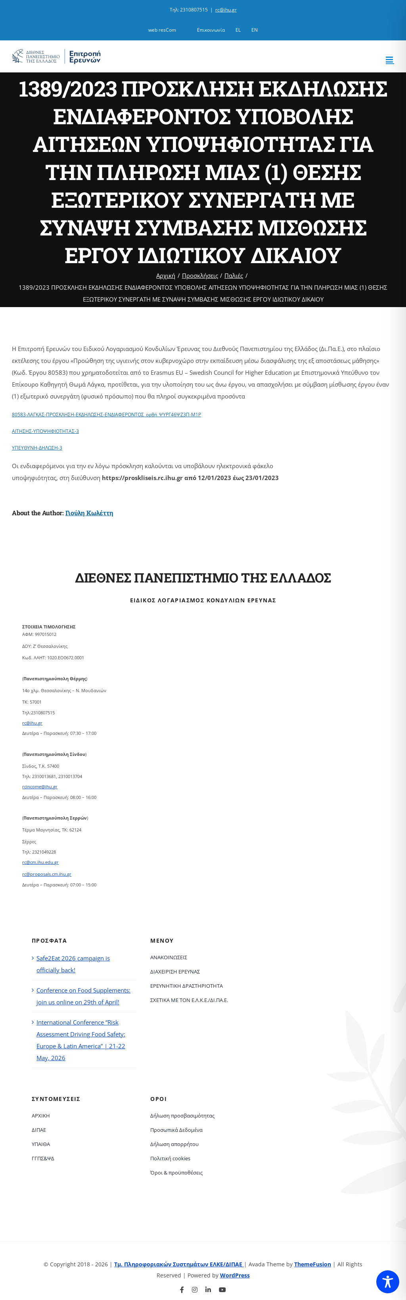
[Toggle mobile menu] (390, 59)
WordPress (235, 1275)
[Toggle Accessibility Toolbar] (387, 1282)
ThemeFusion (312, 1264)
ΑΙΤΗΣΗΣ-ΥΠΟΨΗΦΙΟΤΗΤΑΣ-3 (45, 431)
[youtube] (222, 1290)
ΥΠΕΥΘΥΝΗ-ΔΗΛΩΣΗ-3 (37, 447)
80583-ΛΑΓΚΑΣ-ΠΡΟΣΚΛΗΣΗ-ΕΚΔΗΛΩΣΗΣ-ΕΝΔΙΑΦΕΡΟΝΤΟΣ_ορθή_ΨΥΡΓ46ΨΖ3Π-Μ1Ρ (106, 414)
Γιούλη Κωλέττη (89, 513)
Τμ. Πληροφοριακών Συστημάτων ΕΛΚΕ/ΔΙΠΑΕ (179, 1264)
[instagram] (194, 1290)
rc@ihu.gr (226, 9)
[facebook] (182, 1290)
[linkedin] (208, 1290)
